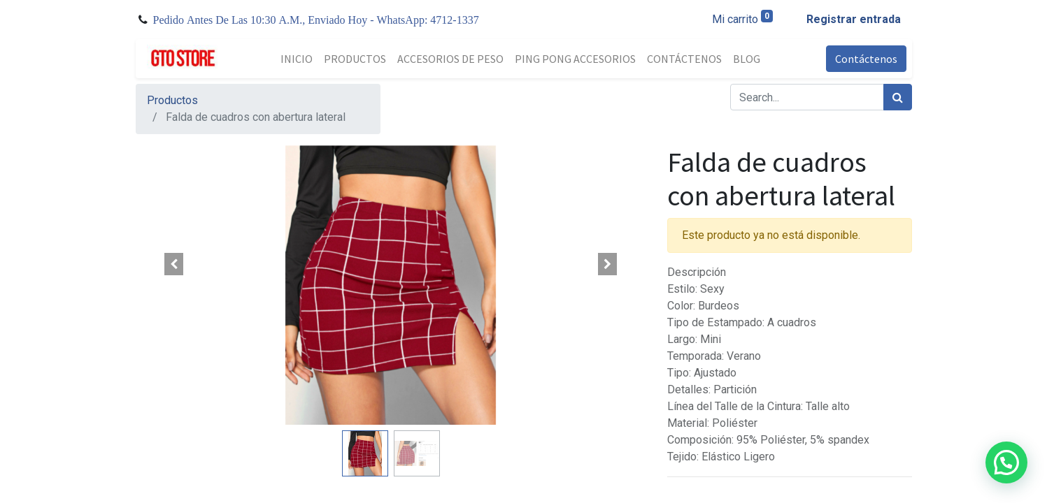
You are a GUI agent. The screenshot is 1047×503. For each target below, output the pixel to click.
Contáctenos (866, 59)
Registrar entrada (853, 19)
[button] (174, 264)
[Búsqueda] (897, 97)
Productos (172, 100)
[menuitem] (296, 59)
